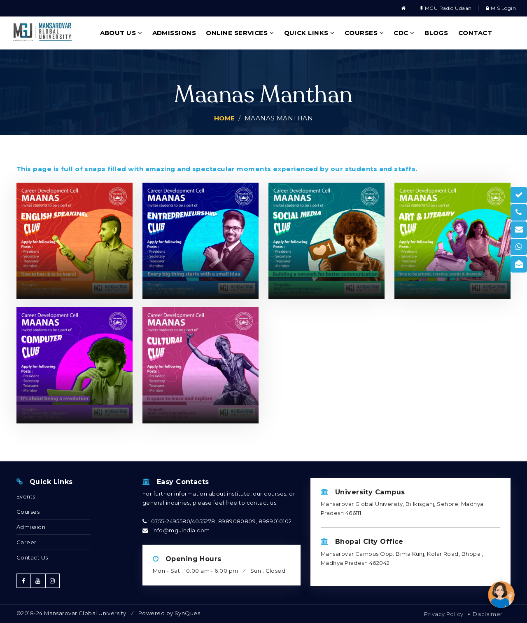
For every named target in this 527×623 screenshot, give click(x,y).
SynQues (187, 613)
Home (224, 118)
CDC (404, 33)
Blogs (436, 33)
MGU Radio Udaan (446, 8)
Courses (364, 33)
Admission (30, 527)
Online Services (240, 33)
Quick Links (309, 33)
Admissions (174, 33)
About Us (121, 33)
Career (26, 542)
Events (25, 496)
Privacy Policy (443, 614)
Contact (475, 33)
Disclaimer (488, 614)
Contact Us (32, 557)
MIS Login (501, 8)
